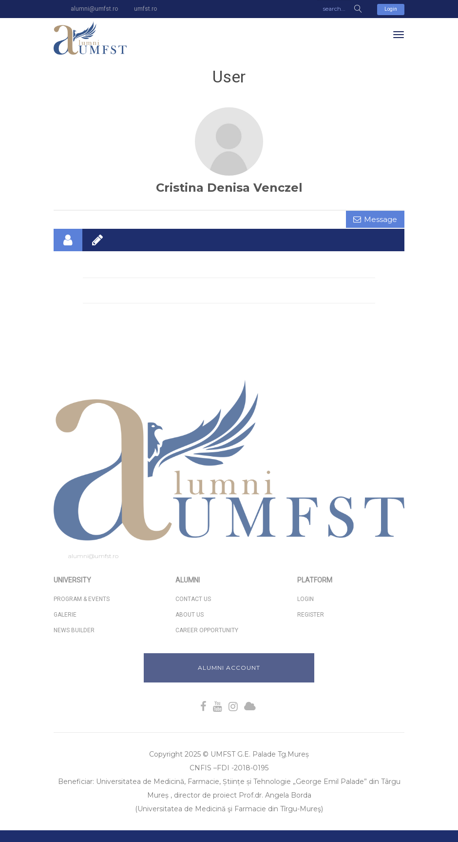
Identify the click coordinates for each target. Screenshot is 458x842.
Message (380, 219)
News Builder (74, 630)
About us (189, 614)
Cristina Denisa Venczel (229, 187)
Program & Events (82, 599)
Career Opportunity (206, 630)
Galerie (65, 614)
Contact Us (193, 599)
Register (310, 614)
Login (390, 9)
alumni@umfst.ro (93, 556)
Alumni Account (229, 667)
